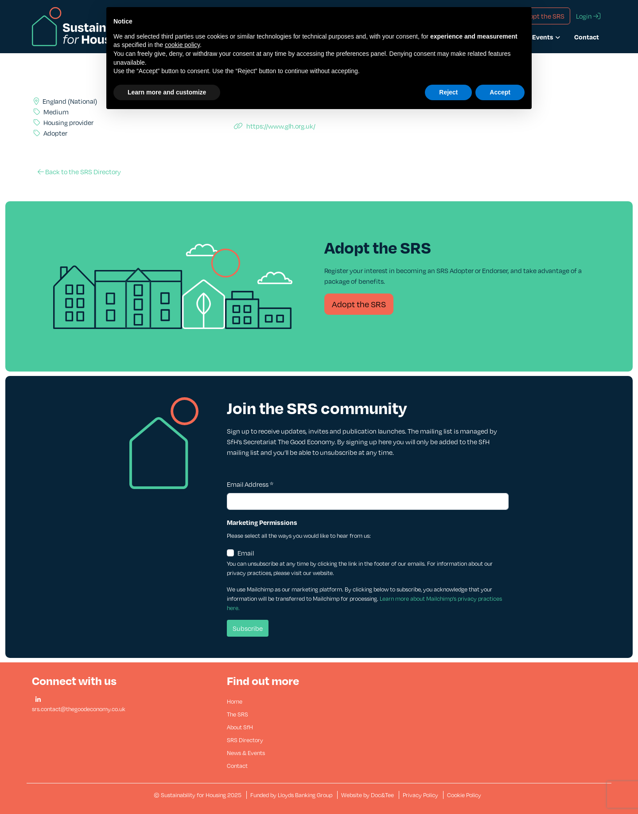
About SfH (240, 727)
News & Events (246, 753)
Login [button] (588, 16)
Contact (586, 37)
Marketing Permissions (262, 522)
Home (234, 701)
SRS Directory (245, 740)
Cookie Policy (464, 795)
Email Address (250, 484)
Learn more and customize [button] (167, 92)
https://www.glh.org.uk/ (274, 125)
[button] (38, 699)
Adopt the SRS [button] (542, 16)
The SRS (237, 714)
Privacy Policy (420, 795)
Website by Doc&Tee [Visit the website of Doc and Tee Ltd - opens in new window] (368, 795)
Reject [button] (448, 92)
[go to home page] (87, 25)
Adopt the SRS (359, 303)
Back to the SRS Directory (79, 171)
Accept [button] (500, 92)
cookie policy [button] (182, 44)
